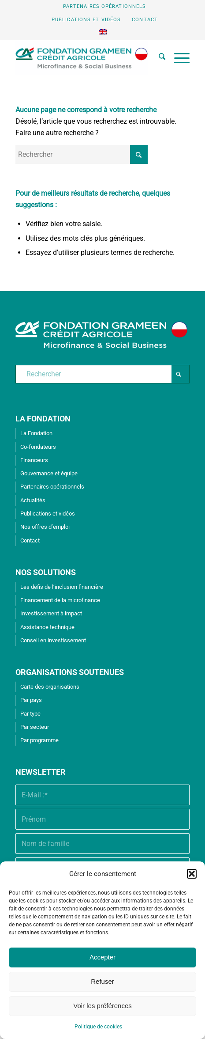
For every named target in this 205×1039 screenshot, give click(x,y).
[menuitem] (105, 6)
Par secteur (34, 727)
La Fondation (36, 433)
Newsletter (40, 772)
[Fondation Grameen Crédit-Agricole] (85, 58)
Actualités (32, 500)
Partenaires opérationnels (104, 6)
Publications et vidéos (86, 20)
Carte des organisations (49, 686)
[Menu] (177, 58)
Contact (145, 20)
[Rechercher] (158, 58)
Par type (30, 713)
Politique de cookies (98, 1027)
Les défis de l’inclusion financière (61, 587)
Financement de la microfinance (60, 600)
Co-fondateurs (38, 447)
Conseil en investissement (53, 640)
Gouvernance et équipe (49, 473)
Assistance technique (47, 627)
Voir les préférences (102, 1005)
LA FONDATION (43, 418)
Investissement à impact (51, 613)
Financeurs (34, 460)
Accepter (102, 957)
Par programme (39, 740)
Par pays (31, 700)
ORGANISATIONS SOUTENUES (69, 672)
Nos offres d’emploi (45, 526)
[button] (191, 873)
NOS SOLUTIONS (45, 572)
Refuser (102, 981)
